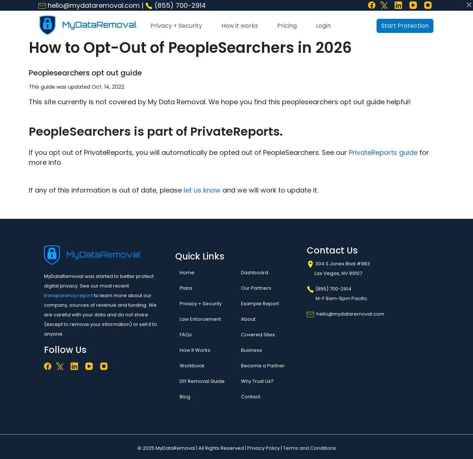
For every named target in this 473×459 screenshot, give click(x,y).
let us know (202, 190)
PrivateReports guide (383, 152)
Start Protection (405, 25)
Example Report (260, 303)
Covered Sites (258, 334)
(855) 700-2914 (175, 5)
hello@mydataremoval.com (89, 5)
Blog (185, 396)
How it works (239, 25)
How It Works (195, 350)
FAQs (186, 334)
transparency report (68, 295)
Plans (186, 288)
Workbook (192, 365)
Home (187, 272)
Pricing (287, 25)
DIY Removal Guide (202, 381)
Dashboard (254, 272)
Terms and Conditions (309, 448)
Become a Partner (263, 365)
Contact (250, 396)
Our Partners (256, 288)
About (248, 319)
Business (251, 350)
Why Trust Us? (257, 381)
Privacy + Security (176, 25)
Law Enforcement (200, 319)
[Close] (468, 4)
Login (323, 25)
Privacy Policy (263, 448)
